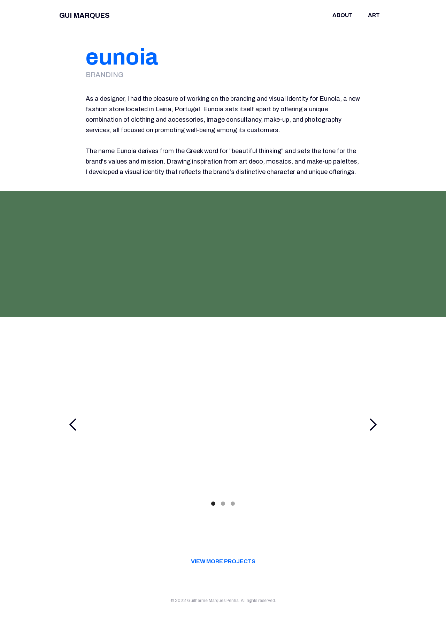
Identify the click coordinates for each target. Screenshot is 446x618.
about (342, 15)
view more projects (223, 561)
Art (374, 15)
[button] (73, 425)
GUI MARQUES (84, 15)
